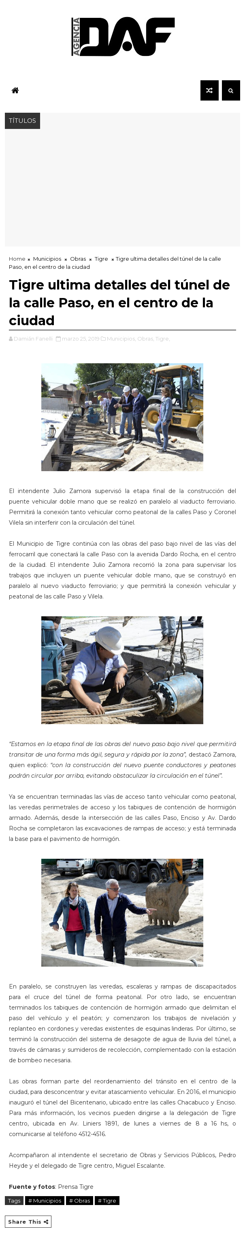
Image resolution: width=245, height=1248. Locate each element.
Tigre (101, 258)
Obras (78, 258)
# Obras (79, 1200)
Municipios (47, 258)
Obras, (145, 338)
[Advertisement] (122, 190)
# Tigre (107, 1200)
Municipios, (121, 338)
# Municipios (44, 1200)
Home (17, 258)
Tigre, (163, 338)
